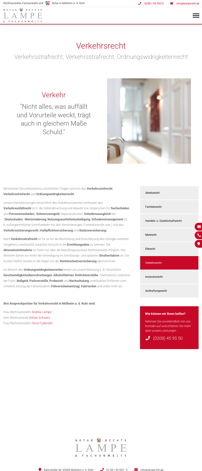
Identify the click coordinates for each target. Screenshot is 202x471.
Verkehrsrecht (153, 262)
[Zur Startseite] (23, 21)
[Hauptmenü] (196, 16)
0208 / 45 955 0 (154, 3)
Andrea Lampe (41, 312)
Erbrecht (150, 248)
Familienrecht (153, 206)
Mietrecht (151, 234)
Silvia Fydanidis (42, 323)
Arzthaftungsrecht (156, 290)
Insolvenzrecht (154, 276)
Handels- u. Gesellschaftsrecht (163, 220)
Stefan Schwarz (39, 317)
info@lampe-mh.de (187, 3)
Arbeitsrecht (152, 192)
